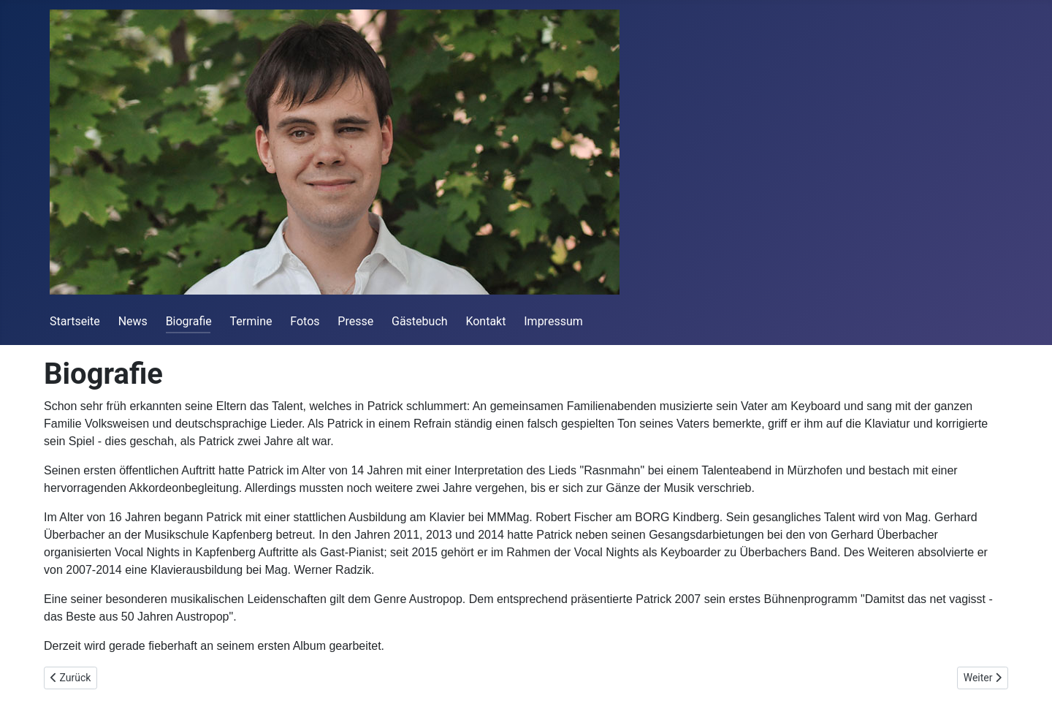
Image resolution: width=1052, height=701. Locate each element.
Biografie (189, 321)
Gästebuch (420, 321)
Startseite (75, 321)
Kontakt (485, 321)
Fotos (304, 321)
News (133, 321)
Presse (355, 321)
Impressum (553, 321)
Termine (251, 321)
